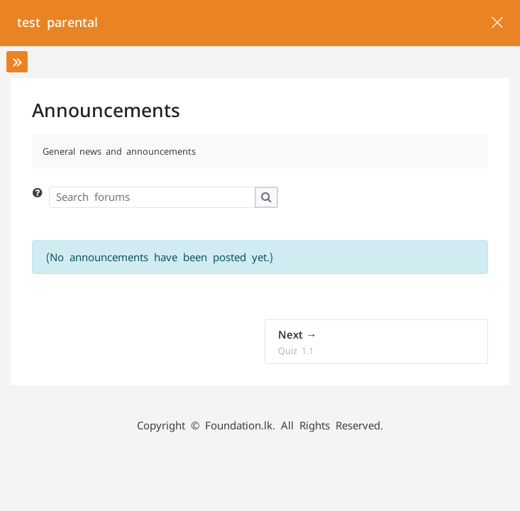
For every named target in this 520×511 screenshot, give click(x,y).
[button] (40, 197)
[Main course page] (497, 23)
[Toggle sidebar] (17, 61)
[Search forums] (152, 197)
